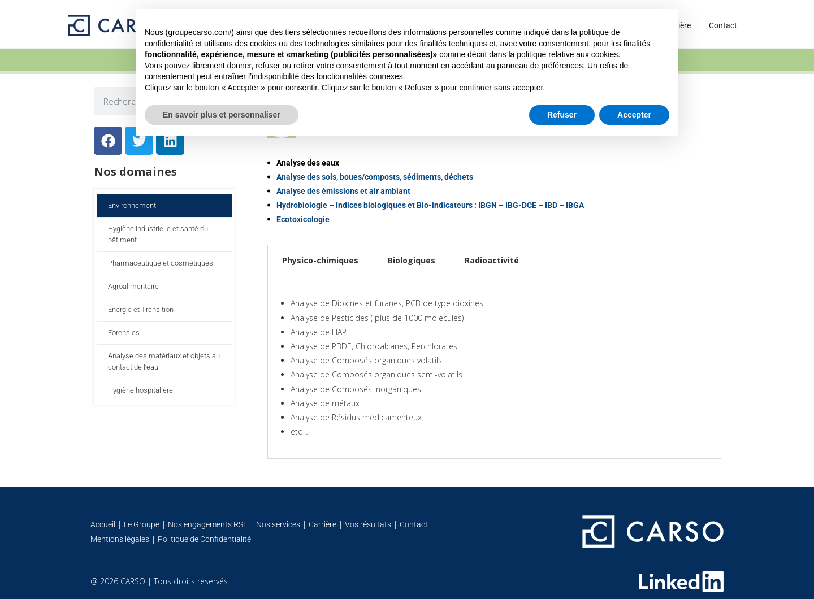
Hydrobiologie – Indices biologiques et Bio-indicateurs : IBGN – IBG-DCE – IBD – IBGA (430, 205)
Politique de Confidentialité (204, 539)
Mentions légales (119, 539)
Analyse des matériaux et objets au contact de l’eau (164, 361)
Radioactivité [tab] (492, 260)
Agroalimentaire (133, 286)
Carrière (322, 524)
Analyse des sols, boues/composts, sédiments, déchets (374, 176)
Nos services (278, 524)
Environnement (132, 205)
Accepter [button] (634, 114)
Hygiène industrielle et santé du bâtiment (158, 234)
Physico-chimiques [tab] (320, 260)
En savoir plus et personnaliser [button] (221, 114)
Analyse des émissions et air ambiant (343, 191)
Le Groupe (141, 524)
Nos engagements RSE (208, 524)
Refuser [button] (562, 114)
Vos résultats (368, 524)
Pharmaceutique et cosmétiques (160, 263)
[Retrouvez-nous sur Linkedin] (681, 581)
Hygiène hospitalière (140, 390)
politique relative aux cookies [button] (567, 54)
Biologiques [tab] (411, 260)
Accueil (102, 524)
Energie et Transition (141, 309)
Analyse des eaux (307, 162)
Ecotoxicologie (303, 219)
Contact (723, 25)
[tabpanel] (494, 367)
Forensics (124, 332)
